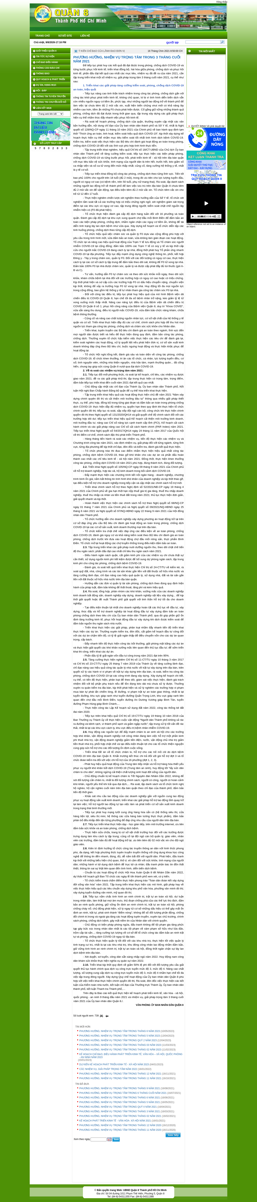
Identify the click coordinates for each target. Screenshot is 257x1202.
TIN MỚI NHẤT (207, 51)
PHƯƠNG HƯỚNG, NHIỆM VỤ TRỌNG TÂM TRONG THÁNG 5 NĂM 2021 (119, 1102)
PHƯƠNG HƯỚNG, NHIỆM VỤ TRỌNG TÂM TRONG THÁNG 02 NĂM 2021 (120, 1116)
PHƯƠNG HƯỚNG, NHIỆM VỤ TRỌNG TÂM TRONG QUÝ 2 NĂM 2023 (118, 1040)
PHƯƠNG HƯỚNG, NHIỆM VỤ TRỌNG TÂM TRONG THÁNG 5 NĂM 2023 (119, 1035)
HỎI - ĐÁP (41, 90)
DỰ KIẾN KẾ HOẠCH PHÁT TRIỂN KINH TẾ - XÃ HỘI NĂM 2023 (114, 1064)
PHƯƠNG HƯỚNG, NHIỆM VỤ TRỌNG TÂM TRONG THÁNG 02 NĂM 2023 (120, 1049)
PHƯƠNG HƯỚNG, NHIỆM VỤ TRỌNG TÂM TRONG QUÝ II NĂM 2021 (118, 1106)
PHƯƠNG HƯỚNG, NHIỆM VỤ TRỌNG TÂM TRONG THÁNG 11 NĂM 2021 (120, 1078)
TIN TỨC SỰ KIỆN (45, 56)
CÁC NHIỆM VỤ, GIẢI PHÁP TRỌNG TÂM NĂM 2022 (108, 1069)
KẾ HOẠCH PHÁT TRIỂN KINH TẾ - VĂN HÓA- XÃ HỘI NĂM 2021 (115, 1120)
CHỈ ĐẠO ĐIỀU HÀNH (47, 62)
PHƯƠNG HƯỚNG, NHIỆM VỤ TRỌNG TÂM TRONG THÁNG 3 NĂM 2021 (119, 1111)
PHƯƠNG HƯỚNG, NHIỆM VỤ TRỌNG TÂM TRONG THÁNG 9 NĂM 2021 (119, 1088)
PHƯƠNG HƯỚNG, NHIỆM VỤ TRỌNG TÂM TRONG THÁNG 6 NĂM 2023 (119, 1031)
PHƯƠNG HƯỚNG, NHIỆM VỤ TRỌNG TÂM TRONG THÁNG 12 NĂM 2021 (120, 1073)
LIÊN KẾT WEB (44, 108)
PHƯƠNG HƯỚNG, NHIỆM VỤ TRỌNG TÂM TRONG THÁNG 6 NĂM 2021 (119, 1097)
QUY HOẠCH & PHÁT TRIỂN (50, 79)
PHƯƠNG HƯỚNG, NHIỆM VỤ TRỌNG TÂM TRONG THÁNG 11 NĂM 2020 (120, 1130)
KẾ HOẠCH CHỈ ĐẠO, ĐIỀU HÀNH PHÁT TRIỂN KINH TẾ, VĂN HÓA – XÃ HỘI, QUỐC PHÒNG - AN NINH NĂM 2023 (130, 1056)
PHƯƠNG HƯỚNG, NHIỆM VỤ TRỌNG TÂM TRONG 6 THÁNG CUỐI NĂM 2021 (123, 1093)
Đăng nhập (221, 1)
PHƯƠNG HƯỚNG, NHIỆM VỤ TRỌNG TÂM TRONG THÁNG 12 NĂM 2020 (120, 1125)
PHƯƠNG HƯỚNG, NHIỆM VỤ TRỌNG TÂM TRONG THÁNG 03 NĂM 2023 (120, 1045)
